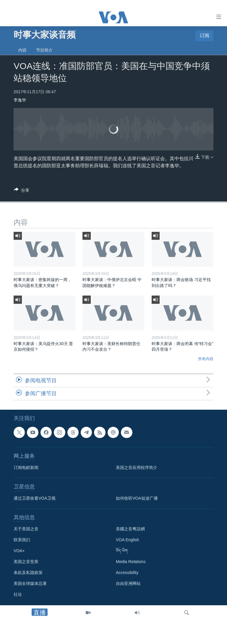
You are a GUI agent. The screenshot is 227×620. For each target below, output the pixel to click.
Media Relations (130, 562)
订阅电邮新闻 (26, 467)
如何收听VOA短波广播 (137, 498)
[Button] (21, 191)
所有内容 (205, 359)
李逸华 (20, 100)
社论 (18, 594)
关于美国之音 (26, 529)
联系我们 (22, 540)
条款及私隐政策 (28, 572)
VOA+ (19, 551)
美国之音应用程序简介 (136, 467)
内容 (22, 50)
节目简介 (44, 50)
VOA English (127, 540)
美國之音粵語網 (130, 529)
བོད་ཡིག (122, 551)
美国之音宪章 (26, 562)
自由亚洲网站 (128, 583)
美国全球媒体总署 (30, 583)
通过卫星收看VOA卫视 (35, 498)
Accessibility (127, 572)
